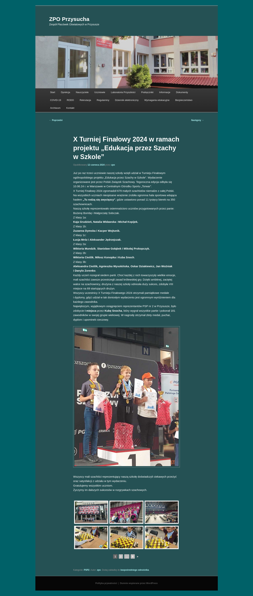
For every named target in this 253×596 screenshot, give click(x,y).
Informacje (164, 92)
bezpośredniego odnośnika (135, 570)
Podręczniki (147, 92)
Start (52, 92)
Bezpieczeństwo (183, 100)
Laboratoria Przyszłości (123, 92)
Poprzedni (56, 120)
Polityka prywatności (106, 583)
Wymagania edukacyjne (156, 100)
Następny (197, 120)
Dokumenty (182, 92)
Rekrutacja (85, 100)
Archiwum (55, 108)
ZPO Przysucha (69, 19)
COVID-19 (55, 100)
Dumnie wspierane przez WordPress (139, 583)
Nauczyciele (82, 92)
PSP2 (86, 570)
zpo (113, 165)
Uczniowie (99, 92)
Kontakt (70, 108)
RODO (70, 100)
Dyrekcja (65, 92)
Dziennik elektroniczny (126, 100)
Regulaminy (103, 100)
